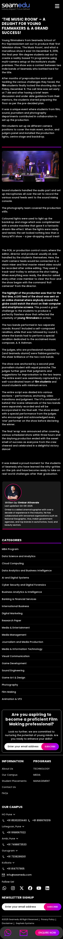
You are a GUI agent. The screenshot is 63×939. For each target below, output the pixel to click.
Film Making (9, 692)
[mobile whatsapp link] (8, 933)
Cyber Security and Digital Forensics (24, 585)
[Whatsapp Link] (4, 889)
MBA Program (10, 549)
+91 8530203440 (14, 820)
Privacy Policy (48, 919)
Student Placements (14, 781)
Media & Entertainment (16, 627)
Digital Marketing (12, 613)
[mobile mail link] (24, 933)
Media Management (14, 634)
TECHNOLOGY (41, 768)
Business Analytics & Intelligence (22, 592)
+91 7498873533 (14, 844)
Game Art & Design (13, 677)
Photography (10, 684)
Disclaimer (7, 923)
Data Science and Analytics (18, 556)
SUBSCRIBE (50, 746)
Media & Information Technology (22, 649)
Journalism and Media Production (22, 642)
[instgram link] (13, 889)
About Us (7, 768)
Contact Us (9, 787)
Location (7, 799)
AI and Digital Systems (15, 577)
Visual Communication (16, 656)
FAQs (5, 793)
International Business (15, 606)
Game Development (14, 663)
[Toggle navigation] (57, 6)
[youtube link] (38, 889)
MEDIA (36, 775)
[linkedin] (47, 889)
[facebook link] (30, 889)
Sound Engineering (13, 670)
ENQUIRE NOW (47, 932)
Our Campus (9, 775)
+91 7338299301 (14, 856)
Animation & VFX (12, 699)
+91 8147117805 (13, 868)
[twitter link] (21, 889)
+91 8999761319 (39, 820)
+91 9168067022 (14, 832)
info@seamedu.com (17, 874)
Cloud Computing (13, 563)
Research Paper (11, 620)
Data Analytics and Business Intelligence (27, 570)
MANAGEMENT (41, 781)
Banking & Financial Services (19, 599)
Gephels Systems (25, 923)
